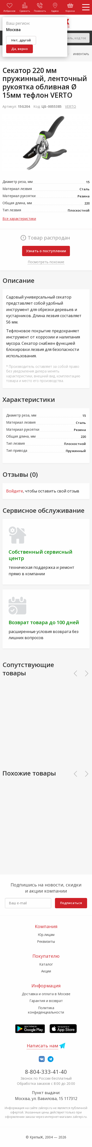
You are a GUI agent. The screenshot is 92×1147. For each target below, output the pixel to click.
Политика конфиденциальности (46, 1010)
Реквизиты (46, 941)
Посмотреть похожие (46, 262)
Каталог (46, 964)
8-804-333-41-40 (46, 1071)
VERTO (70, 106)
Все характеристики (19, 218)
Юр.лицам (46, 934)
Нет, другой (21, 40)
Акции (46, 971)
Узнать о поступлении (46, 251)
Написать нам (42, 1046)
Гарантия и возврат (46, 1000)
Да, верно (19, 49)
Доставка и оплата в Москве (46, 994)
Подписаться (71, 903)
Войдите (14, 491)
